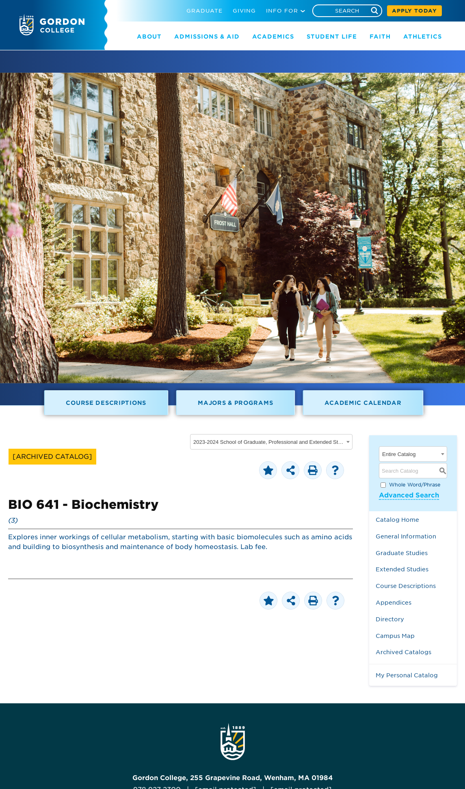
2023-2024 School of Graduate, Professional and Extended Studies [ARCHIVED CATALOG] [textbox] (268, 442)
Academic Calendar (362, 402)
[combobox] (271, 442)
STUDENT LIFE (332, 36)
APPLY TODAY (414, 11)
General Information (406, 536)
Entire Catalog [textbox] (398, 454)
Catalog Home (397, 519)
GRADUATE (204, 11)
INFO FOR (282, 11)
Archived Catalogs (403, 651)
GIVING (244, 11)
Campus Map (395, 635)
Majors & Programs (235, 402)
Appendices (393, 602)
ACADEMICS (273, 36)
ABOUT (149, 36)
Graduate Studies (402, 552)
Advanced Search (409, 495)
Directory (390, 619)
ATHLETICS (422, 36)
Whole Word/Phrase (415, 485)
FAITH (380, 36)
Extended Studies (402, 569)
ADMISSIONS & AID (207, 36)
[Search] (347, 10)
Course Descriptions (106, 402)
